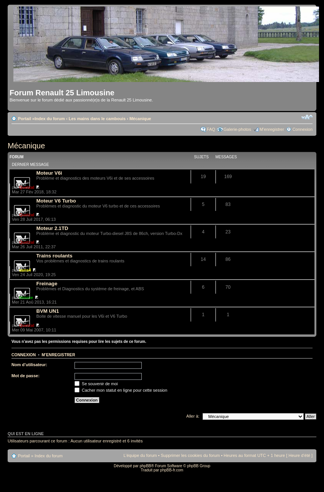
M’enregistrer (271, 129)
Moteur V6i (49, 173)
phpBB (145, 466)
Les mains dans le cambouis (97, 118)
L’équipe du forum (140, 455)
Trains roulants (54, 256)
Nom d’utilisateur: (29, 364)
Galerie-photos (237, 129)
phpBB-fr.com (171, 470)
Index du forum (49, 118)
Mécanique (140, 118)
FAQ (211, 129)
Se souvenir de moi (96, 383)
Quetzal (26, 187)
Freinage (46, 283)
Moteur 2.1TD (52, 228)
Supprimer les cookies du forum (190, 455)
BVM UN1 (47, 311)
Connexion (302, 129)
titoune (26, 297)
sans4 (25, 270)
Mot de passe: (25, 375)
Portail (24, 118)
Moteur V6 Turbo (56, 201)
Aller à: (192, 416)
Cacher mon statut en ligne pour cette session (121, 390)
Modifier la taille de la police (307, 117)
